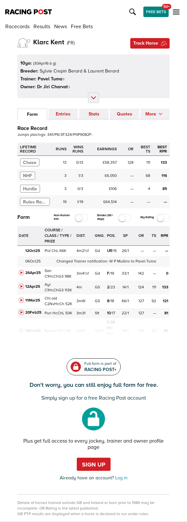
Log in (121, 478)
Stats (94, 114)
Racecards (17, 26)
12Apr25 (32, 286)
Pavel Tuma (51, 79)
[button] (133, 12)
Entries (63, 114)
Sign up (93, 464)
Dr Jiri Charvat (54, 87)
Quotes (124, 114)
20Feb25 (33, 312)
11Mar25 (32, 300)
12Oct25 (32, 250)
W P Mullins (119, 261)
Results (41, 26)
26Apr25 (33, 272)
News (60, 26)
